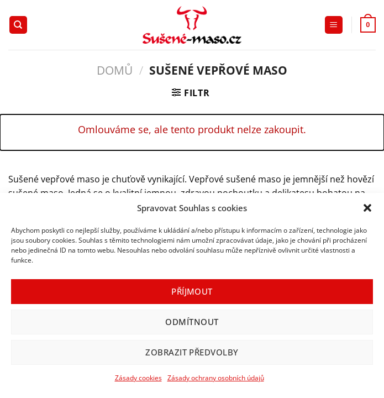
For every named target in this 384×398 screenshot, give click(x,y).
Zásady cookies (138, 378)
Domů (115, 70)
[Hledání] (18, 25)
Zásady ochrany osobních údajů (215, 378)
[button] (367, 207)
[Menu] (334, 25)
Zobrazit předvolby (191, 352)
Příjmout (192, 291)
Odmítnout (191, 321)
